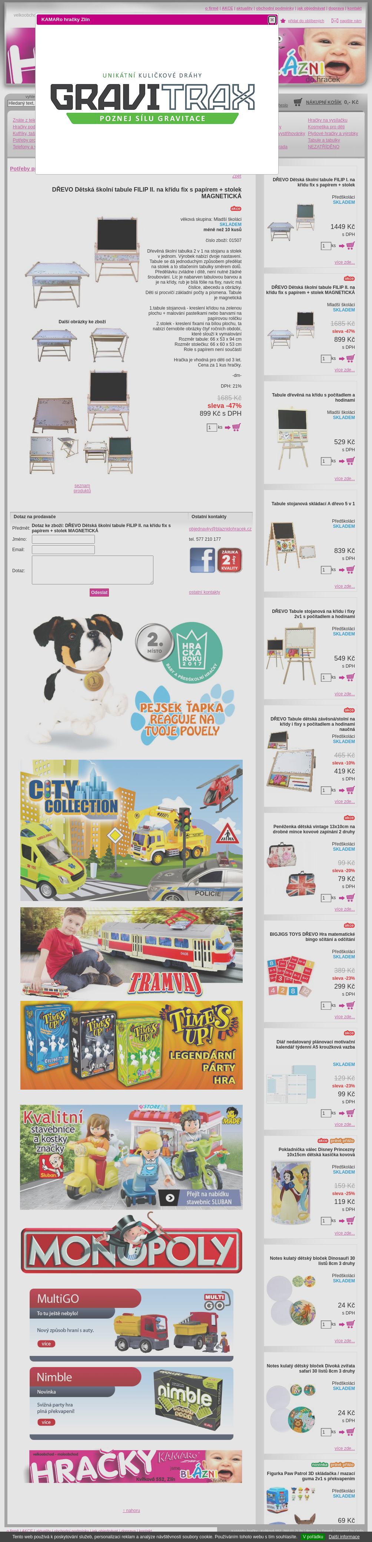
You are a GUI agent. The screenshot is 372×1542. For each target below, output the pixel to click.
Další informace (344, 1536)
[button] (272, 19)
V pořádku (313, 1536)
